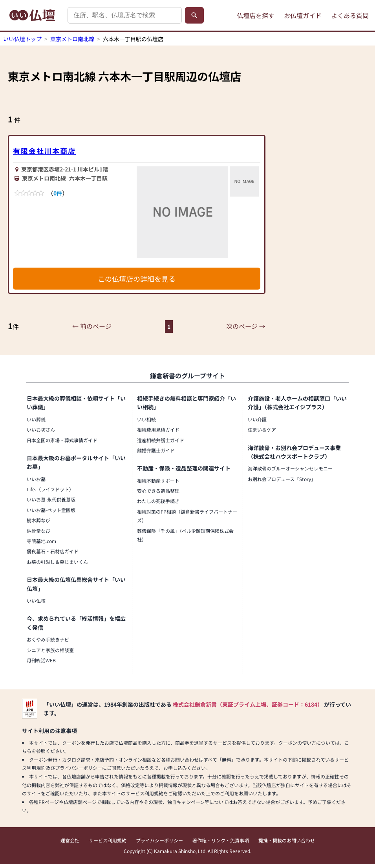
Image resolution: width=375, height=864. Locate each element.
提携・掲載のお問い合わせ (286, 840)
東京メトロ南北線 (72, 39)
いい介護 (257, 419)
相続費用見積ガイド (158, 429)
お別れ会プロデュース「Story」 (282, 479)
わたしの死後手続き (158, 501)
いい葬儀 (36, 419)
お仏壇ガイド (303, 15)
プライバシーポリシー (159, 840)
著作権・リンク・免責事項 (220, 840)
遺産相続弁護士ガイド (160, 440)
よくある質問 (350, 15)
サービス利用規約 (107, 840)
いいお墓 (36, 479)
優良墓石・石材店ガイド (53, 551)
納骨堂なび (38, 530)
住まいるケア (262, 429)
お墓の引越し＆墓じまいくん (57, 561)
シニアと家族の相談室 (50, 650)
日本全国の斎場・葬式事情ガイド (62, 440)
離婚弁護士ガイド (156, 450)
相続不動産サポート (158, 480)
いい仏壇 (36, 600)
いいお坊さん (41, 429)
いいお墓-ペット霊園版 (51, 510)
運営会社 (69, 840)
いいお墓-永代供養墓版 (51, 499)
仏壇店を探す (255, 15)
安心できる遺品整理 (158, 490)
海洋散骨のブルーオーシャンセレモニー (290, 468)
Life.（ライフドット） (50, 489)
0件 (57, 193)
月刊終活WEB (41, 660)
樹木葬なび (38, 520)
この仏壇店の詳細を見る (137, 278)
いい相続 (146, 419)
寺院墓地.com (41, 541)
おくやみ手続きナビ (48, 639)
